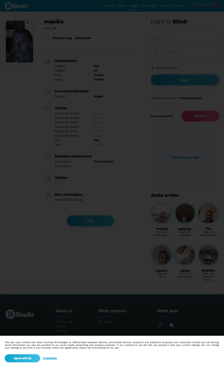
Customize (50, 358)
